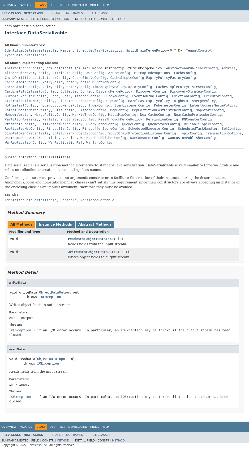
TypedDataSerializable (26, 55)
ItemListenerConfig (132, 105)
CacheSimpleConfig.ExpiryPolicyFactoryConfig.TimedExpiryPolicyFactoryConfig (78, 87)
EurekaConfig (116, 96)
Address (229, 68)
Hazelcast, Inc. (37, 445)
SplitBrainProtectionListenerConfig (142, 133)
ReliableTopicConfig (203, 124)
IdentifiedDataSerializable (30, 50)
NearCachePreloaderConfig (198, 114)
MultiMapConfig (122, 114)
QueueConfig (133, 124)
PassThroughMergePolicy (120, 119)
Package (25, 5)
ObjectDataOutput (104, 252)
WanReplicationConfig (25, 142)
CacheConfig (185, 73)
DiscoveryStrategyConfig (193, 91)
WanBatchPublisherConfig (103, 138)
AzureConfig (119, 73)
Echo (55, 96)
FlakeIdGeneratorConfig (80, 101)
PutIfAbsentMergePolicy (60, 124)
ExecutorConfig (218, 96)
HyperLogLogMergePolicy (62, 105)
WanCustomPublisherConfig (192, 138)
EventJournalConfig (150, 96)
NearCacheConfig (155, 114)
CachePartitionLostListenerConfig (37, 78)
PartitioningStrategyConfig (68, 119)
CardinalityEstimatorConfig (30, 91)
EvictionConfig (186, 96)
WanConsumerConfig (147, 138)
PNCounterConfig (197, 119)
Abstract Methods (95, 224)
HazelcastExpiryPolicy (149, 101)
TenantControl (199, 50)
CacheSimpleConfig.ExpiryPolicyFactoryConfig (153, 78)
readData (76, 239)
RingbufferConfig (62, 128)
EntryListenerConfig (81, 96)
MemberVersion (18, 114)
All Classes (101, 13)
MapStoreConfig (210, 110)
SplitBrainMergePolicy (147, 50)
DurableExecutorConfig (26, 96)
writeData (77, 252)
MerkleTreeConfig (88, 114)
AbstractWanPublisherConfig (192, 68)
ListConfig (64, 110)
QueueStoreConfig (164, 124)
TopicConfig (191, 133)
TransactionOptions (224, 133)
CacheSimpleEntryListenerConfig (186, 87)
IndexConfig (99, 105)
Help (105, 5)
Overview (9, 5)
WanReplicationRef (65, 142)
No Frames (74, 13)
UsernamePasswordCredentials (32, 138)
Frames (58, 13)
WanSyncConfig (99, 142)
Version (69, 138)
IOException (50, 297)
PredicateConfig (19, 124)
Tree (61, 5)
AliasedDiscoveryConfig (26, 73)
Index (94, 5)
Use (52, 5)
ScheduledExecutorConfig (151, 128)
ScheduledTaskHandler (198, 128)
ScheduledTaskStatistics (99, 50)
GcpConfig (115, 101)
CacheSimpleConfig (89, 78)
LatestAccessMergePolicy (213, 105)
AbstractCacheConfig (24, 68)
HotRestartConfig (21, 105)
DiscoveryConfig (151, 91)
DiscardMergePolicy (114, 91)
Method (63, 19)
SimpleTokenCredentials (26, 133)
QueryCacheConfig (102, 124)
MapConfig (119, 110)
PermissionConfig (162, 119)
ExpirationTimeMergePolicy (30, 101)
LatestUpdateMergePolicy (28, 110)
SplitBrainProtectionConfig (78, 133)
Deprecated (77, 5)
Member (66, 50)
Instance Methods (55, 224)
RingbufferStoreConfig (103, 128)
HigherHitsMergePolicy (195, 101)
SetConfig (231, 128)
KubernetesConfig (170, 105)
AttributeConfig (67, 73)
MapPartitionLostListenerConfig (162, 110)
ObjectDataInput (101, 239)
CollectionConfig (76, 91)
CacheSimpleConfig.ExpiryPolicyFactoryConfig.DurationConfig (62, 82)
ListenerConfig (92, 110)
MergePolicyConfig (51, 114)
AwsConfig (95, 73)
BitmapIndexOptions (152, 73)
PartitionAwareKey (22, 119)
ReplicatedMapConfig (24, 128)
